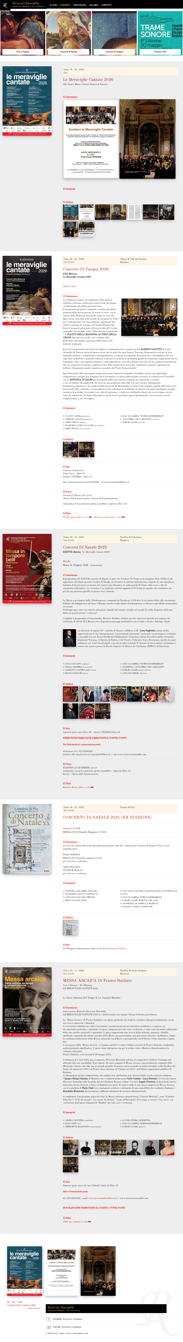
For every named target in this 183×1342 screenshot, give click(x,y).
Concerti (68, 5)
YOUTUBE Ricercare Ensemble (67, 1328)
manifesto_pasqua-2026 (109, 517)
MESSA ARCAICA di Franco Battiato (97, 981)
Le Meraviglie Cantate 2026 (88, 80)
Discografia (82, 5)
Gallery (96, 5)
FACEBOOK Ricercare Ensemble (67, 1321)
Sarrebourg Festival (116, 948)
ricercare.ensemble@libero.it (102, 1198)
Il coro (56, 5)
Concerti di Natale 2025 (85, 547)
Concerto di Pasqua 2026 (86, 269)
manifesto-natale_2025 (78, 787)
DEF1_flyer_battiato (77, 1222)
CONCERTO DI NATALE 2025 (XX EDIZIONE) (107, 818)
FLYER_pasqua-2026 (77, 517)
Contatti (109, 5)
